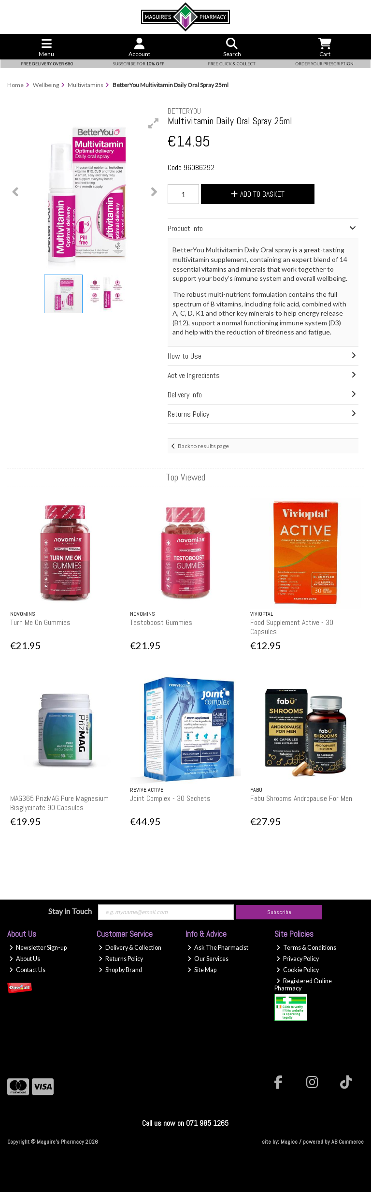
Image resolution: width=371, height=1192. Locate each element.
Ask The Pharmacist (217, 947)
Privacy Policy (297, 958)
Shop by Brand (120, 970)
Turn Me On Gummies (40, 622)
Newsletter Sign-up (38, 947)
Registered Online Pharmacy (303, 984)
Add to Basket (258, 194)
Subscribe (279, 912)
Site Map (201, 970)
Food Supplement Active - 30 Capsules (291, 627)
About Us (24, 958)
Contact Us (27, 970)
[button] (153, 123)
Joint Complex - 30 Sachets (170, 798)
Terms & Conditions (306, 947)
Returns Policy (121, 958)
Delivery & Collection (130, 947)
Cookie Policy (297, 970)
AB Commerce (347, 1142)
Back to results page (203, 446)
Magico (289, 1142)
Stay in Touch (70, 911)
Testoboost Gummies (161, 622)
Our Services (207, 958)
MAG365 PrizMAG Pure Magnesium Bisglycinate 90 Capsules (59, 803)
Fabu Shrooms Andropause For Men (301, 798)
